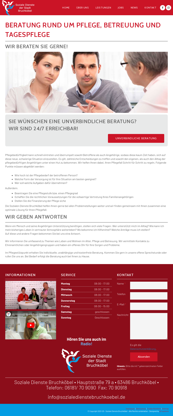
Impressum (130, 409)
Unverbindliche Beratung (136, 138)
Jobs (121, 7)
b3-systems (164, 411)
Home (66, 7)
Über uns (82, 7)
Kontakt (150, 7)
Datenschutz (141, 409)
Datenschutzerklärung (143, 348)
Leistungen (103, 7)
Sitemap (165, 409)
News (134, 7)
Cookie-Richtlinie (154, 409)
